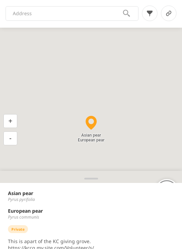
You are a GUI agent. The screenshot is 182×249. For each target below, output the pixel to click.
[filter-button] (149, 13)
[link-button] (168, 13)
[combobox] (67, 13)
